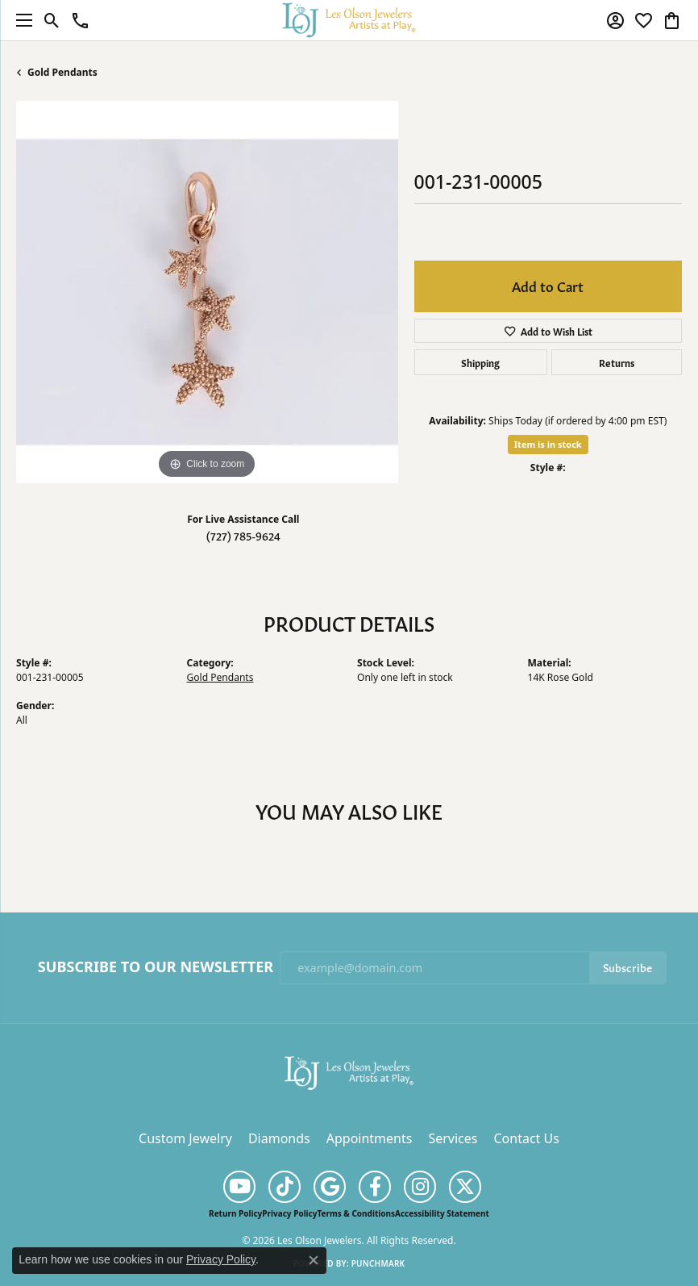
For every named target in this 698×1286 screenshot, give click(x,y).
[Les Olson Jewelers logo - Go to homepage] (349, 19)
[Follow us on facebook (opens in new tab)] (375, 1187)
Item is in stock (548, 444)
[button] (52, 20)
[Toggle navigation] (20, 20)
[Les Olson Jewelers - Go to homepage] (349, 1071)
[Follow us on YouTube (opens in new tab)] (239, 1187)
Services (452, 1138)
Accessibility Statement (442, 1213)
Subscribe (627, 967)
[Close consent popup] (313, 1260)
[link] (80, 20)
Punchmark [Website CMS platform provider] (378, 1263)
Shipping (480, 362)
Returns (616, 362)
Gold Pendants (62, 72)
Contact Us (526, 1138)
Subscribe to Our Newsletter (155, 967)
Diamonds (279, 1138)
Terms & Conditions (356, 1213)
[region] (207, 292)
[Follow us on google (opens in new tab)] (330, 1187)
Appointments (369, 1138)
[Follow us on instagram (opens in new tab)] (420, 1187)
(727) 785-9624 (243, 535)
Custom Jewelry (185, 1138)
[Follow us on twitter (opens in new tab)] (465, 1187)
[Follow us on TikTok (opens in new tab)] (284, 1187)
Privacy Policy (289, 1213)
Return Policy (235, 1213)
